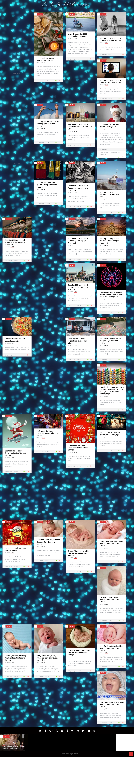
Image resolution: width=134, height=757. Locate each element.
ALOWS (43, 62)
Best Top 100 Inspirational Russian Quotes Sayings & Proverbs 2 (109, 241)
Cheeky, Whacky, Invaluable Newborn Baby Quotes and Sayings (78, 553)
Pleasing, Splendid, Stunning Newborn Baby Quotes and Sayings (15, 658)
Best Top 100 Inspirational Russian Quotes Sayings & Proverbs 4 (15, 242)
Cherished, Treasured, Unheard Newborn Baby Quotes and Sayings (48, 542)
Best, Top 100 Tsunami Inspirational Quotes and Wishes (77, 341)
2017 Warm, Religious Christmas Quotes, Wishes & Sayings (47, 433)
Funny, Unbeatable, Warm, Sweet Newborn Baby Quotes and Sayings (48, 658)
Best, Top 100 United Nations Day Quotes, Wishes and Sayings (111, 341)
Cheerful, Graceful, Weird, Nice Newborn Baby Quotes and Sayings (111, 648)
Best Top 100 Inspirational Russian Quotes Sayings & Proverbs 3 (78, 241)
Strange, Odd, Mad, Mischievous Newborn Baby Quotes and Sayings (111, 543)
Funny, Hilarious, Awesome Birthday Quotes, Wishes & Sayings (13, 748)
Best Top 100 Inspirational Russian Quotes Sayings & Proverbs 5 (109, 194)
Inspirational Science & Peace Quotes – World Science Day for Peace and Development (111, 294)
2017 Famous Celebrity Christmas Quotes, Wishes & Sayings (15, 453)
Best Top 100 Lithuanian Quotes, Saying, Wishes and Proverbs (47, 185)
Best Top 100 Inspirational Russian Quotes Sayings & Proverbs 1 (78, 287)
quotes (40, 14)
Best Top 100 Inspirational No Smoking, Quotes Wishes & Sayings (48, 124)
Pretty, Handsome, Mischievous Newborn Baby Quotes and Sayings (112, 704)
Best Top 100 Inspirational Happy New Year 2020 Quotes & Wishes (80, 127)
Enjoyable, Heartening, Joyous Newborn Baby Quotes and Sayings (79, 652)
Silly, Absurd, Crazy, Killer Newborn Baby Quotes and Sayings (109, 600)
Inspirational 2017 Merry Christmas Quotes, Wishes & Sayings (78, 448)
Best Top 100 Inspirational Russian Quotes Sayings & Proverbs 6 (78, 188)
